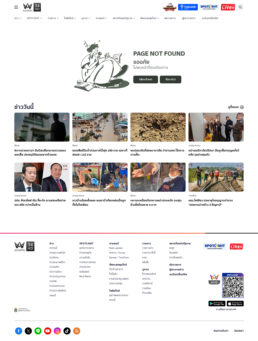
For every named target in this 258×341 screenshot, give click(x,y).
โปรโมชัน (113, 274)
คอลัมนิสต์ (84, 271)
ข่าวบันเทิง (54, 267)
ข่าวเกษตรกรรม (57, 286)
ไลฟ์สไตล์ (70, 18)
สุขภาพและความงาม (118, 295)
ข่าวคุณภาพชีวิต (57, 262)
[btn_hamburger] (16, 7)
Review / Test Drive (119, 257)
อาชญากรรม (194, 145)
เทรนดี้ (112, 300)
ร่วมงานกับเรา (221, 331)
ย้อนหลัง (173, 252)
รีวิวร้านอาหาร (116, 269)
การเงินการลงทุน (87, 262)
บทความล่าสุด (115, 283)
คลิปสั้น (145, 262)
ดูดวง (86, 18)
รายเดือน (146, 288)
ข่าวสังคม (54, 257)
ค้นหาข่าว (171, 79)
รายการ (53, 18)
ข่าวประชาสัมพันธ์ (57, 290)
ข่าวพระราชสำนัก (57, 252)
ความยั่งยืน (84, 257)
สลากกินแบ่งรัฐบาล (124, 18)
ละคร (144, 257)
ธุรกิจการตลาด (86, 248)
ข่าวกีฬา (53, 281)
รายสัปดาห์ (147, 283)
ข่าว (17, 18)
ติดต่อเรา (239, 331)
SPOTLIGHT (34, 18)
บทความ (146, 278)
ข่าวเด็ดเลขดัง (175, 257)
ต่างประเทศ (84, 267)
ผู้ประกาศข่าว (189, 18)
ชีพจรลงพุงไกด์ (149, 18)
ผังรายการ (170, 18)
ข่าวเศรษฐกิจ (85, 252)
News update (116, 248)
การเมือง (192, 195)
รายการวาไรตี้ (149, 252)
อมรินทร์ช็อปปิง (210, 18)
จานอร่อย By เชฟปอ (119, 278)
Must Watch (85, 276)
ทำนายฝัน (147, 293)
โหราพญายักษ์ (149, 274)
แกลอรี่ (52, 295)
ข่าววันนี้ (53, 248)
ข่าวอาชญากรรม (57, 276)
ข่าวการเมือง (55, 271)
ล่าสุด (171, 248)
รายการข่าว (147, 248)
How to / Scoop (117, 252)
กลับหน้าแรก (145, 79)
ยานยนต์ (101, 18)
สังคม (17, 145)
